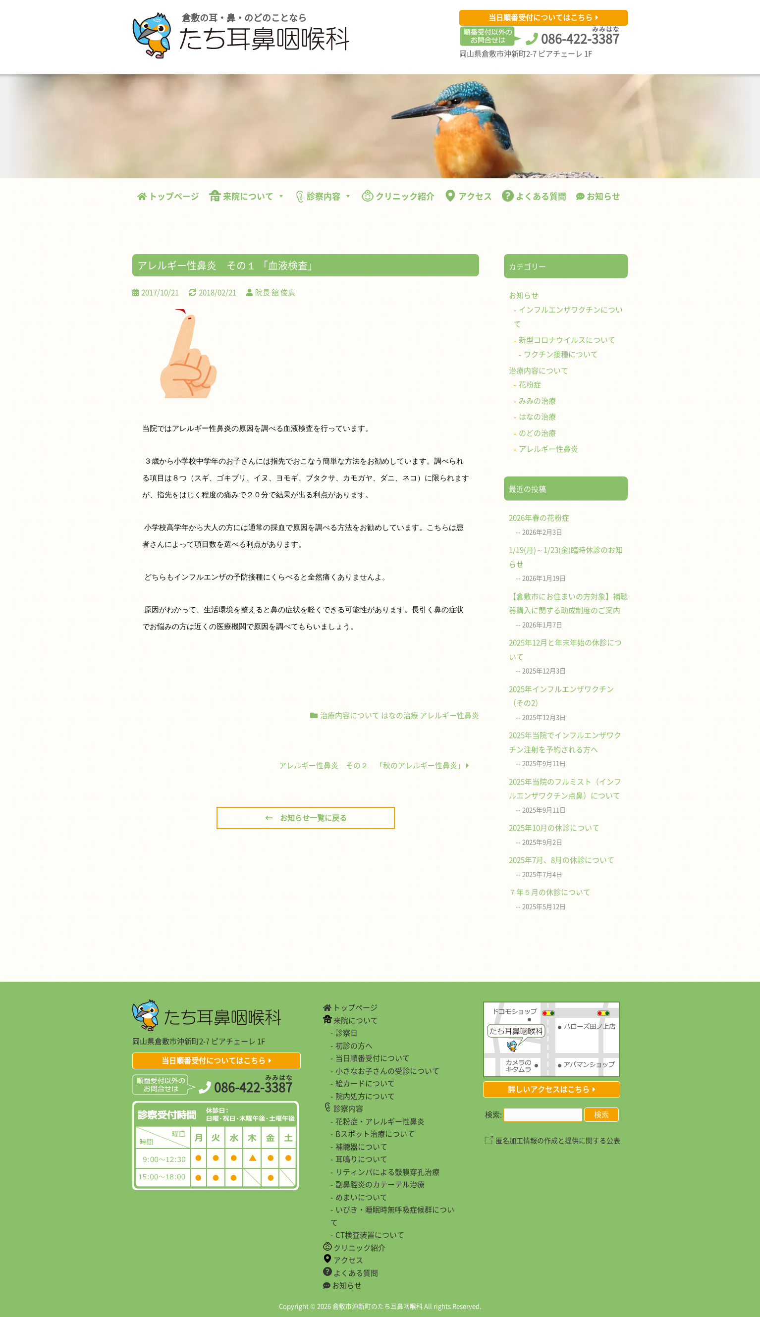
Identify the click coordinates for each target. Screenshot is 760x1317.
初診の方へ (354, 1045)
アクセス (468, 196)
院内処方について (365, 1096)
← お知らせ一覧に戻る (306, 817)
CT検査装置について (369, 1234)
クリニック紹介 (398, 196)
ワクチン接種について (561, 354)
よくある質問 (534, 196)
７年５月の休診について (550, 892)
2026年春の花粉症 (539, 517)
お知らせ (598, 196)
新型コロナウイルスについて (567, 339)
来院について (247, 196)
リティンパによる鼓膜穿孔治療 (387, 1171)
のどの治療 (537, 432)
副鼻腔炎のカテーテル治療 (380, 1184)
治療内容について (350, 715)
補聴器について (361, 1146)
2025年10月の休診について (554, 827)
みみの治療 (537, 400)
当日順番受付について (372, 1058)
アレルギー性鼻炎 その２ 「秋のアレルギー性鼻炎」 (374, 765)
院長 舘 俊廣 (275, 292)
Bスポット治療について (375, 1133)
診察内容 (323, 196)
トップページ (168, 196)
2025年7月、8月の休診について (561, 859)
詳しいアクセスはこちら (549, 1089)
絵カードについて (365, 1083)
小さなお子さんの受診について (387, 1070)
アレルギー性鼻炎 (449, 715)
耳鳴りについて (361, 1159)
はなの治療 (399, 715)
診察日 (346, 1032)
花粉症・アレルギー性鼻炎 (380, 1121)
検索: (493, 1114)
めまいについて (361, 1197)
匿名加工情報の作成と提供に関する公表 (557, 1140)
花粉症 (530, 384)
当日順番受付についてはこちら (541, 17)
